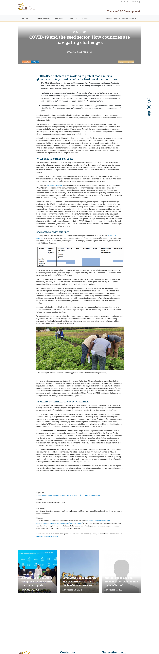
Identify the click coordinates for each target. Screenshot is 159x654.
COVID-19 (35, 62)
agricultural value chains (62, 495)
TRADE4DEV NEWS (111, 19)
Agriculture (26, 62)
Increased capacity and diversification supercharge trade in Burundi (121, 581)
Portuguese (130, 62)
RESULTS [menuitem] (73, 19)
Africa (38, 495)
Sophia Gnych (76, 52)
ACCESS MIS (135, 2)
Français (121, 62)
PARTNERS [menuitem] (58, 18)
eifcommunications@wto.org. (47, 536)
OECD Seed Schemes (54, 186)
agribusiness (47, 495)
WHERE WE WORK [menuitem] (43, 19)
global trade (95, 495)
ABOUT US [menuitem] (25, 18)
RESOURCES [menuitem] (86, 18)
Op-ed (89, 52)
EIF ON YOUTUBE (128, 19)
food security (85, 495)
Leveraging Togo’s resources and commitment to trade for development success (79, 581)
